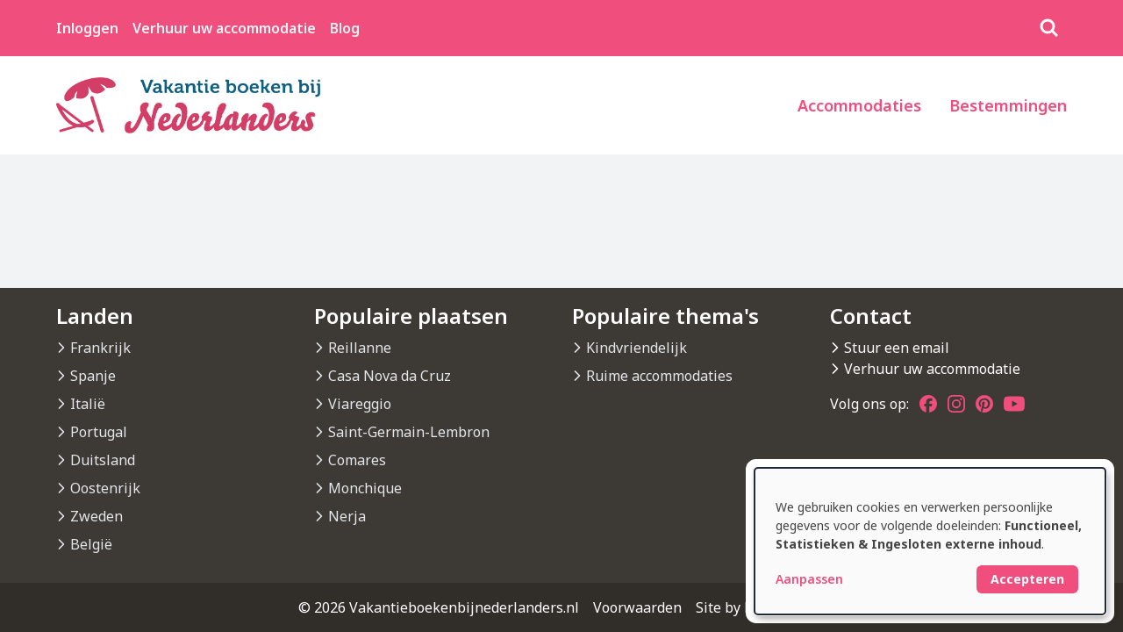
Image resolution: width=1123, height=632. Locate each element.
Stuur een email (896, 347)
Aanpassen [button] (809, 579)
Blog (345, 28)
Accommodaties (859, 105)
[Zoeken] (1049, 28)
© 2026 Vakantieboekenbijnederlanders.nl (438, 607)
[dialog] (930, 541)
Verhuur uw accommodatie (224, 28)
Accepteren (1027, 579)
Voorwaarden (637, 607)
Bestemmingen (1008, 105)
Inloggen (87, 28)
